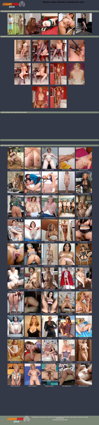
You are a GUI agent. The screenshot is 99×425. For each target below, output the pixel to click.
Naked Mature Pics (67, 337)
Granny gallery (33, 385)
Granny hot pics (50, 169)
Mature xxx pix (50, 385)
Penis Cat (33, 313)
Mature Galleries (67, 169)
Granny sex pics (84, 289)
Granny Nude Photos (50, 265)
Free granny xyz (67, 385)
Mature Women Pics (15, 313)
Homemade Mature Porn (84, 361)
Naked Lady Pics (33, 289)
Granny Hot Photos (15, 265)
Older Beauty (33, 337)
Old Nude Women (15, 241)
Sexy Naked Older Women (67, 217)
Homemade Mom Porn (50, 313)
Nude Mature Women (84, 193)
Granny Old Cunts (15, 337)
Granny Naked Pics (84, 265)
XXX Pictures (67, 241)
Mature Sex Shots (50, 241)
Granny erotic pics (15, 193)
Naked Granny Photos (67, 313)
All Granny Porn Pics (50, 217)
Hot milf (50, 337)
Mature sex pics (33, 169)
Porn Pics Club (84, 337)
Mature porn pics (67, 289)
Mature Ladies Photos (67, 361)
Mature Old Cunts (67, 265)
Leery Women (84, 241)
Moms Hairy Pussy (15, 361)
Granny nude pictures (33, 217)
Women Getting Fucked (50, 361)
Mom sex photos (84, 169)
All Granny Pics (33, 241)
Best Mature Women (84, 313)
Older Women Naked (15, 217)
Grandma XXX (33, 361)
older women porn (84, 385)
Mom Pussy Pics (15, 385)
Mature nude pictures (33, 193)
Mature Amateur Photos (50, 193)
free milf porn (15, 289)
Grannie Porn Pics (50, 289)
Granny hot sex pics (84, 217)
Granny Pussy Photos (67, 193)
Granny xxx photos (15, 169)
